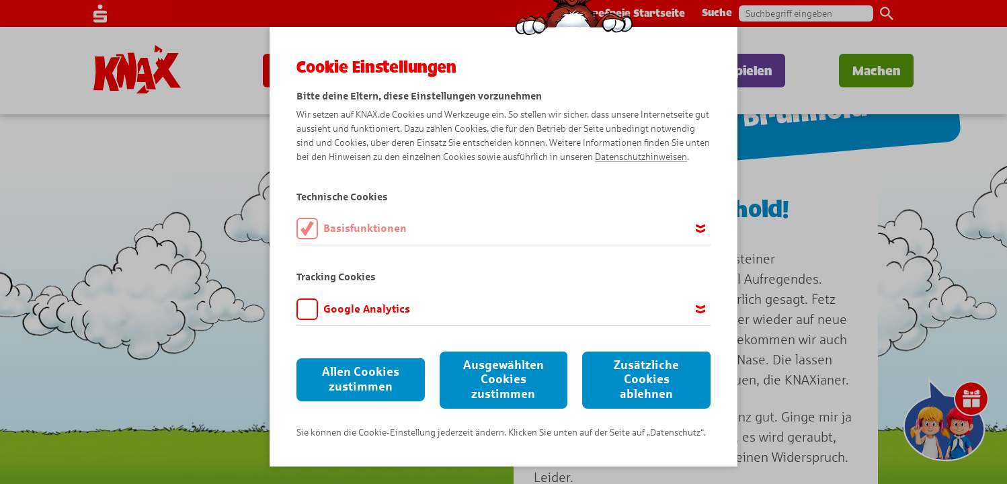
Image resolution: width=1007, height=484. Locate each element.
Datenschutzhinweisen (641, 157)
